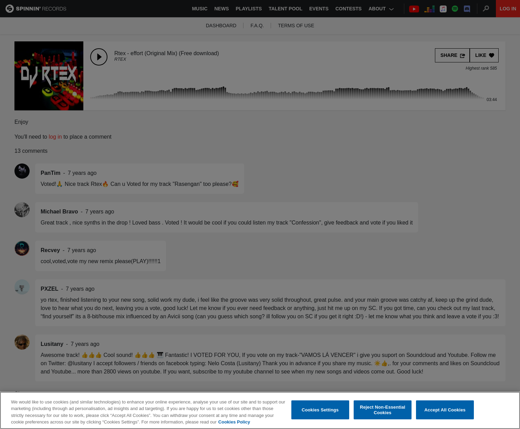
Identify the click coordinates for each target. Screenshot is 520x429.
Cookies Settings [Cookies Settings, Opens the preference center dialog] (320, 409)
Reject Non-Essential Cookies (382, 410)
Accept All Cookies (445, 409)
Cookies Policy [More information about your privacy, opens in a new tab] (234, 422)
